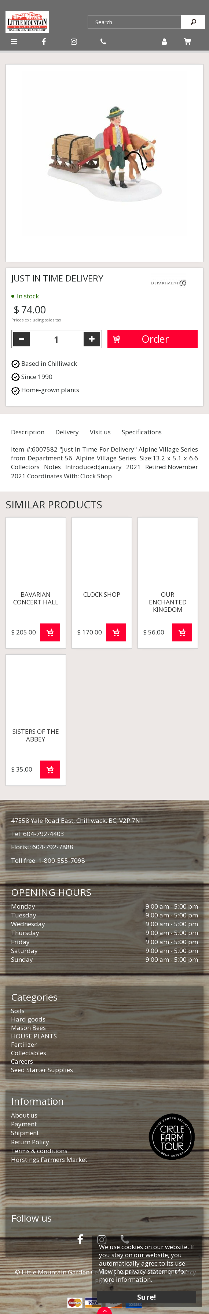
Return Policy (30, 1142)
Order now (50, 632)
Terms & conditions (39, 1150)
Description (27, 432)
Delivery (67, 432)
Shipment (25, 1133)
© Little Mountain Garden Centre (62, 1272)
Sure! (147, 1297)
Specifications (142, 432)
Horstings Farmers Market (49, 1159)
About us (24, 1115)
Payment (24, 1124)
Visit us (100, 432)
